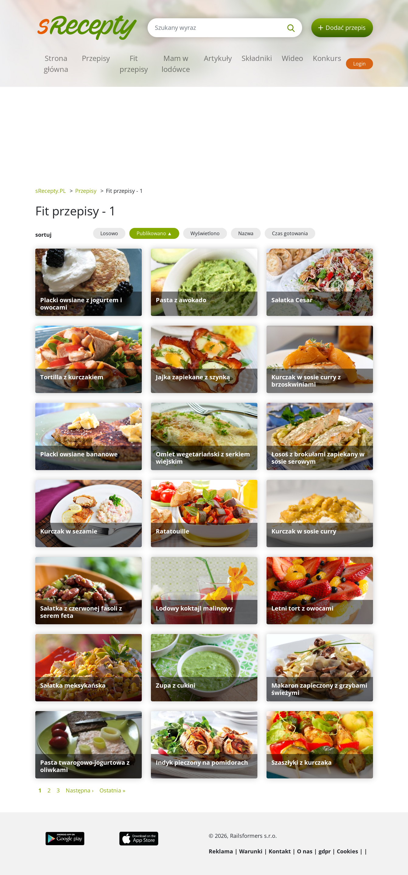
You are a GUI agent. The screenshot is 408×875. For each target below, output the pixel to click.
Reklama (221, 851)
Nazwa (245, 233)
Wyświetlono (205, 233)
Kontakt (280, 851)
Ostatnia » (112, 790)
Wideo (292, 58)
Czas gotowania (290, 233)
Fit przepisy (134, 63)
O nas (304, 851)
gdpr (325, 851)
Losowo (109, 233)
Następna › (79, 790)
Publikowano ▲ (154, 233)
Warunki (251, 851)
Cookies (347, 851)
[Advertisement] (204, 132)
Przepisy (96, 58)
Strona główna (56, 63)
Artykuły (218, 58)
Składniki (257, 58)
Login (359, 63)
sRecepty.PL (50, 190)
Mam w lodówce (176, 63)
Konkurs (327, 58)
